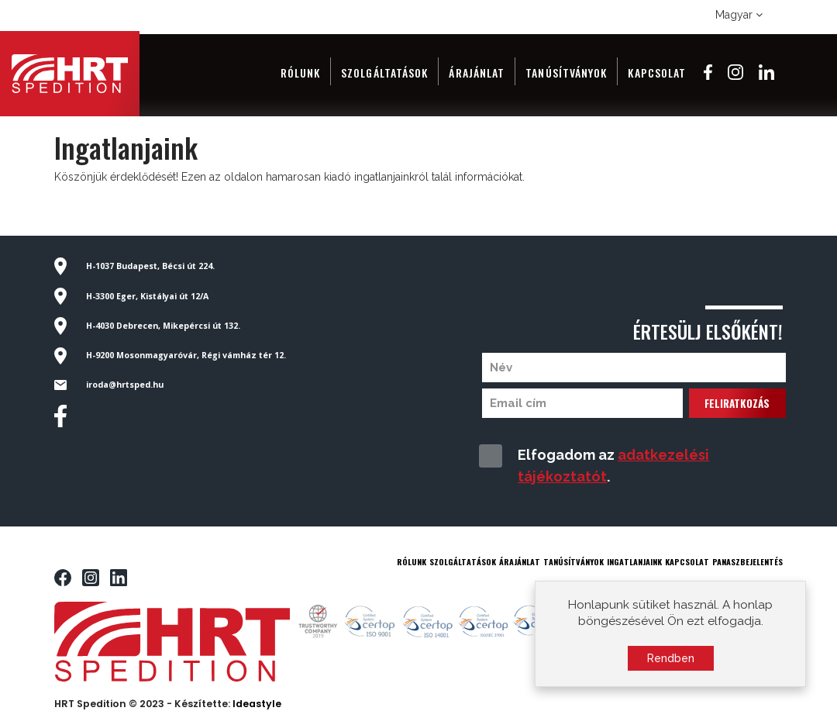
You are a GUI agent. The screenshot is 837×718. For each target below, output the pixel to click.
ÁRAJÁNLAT (519, 561)
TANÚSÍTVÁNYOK (573, 561)
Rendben (670, 662)
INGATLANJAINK (634, 561)
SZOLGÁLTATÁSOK (462, 561)
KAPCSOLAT (687, 561)
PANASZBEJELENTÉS (747, 561)
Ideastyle (256, 703)
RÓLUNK (411, 561)
